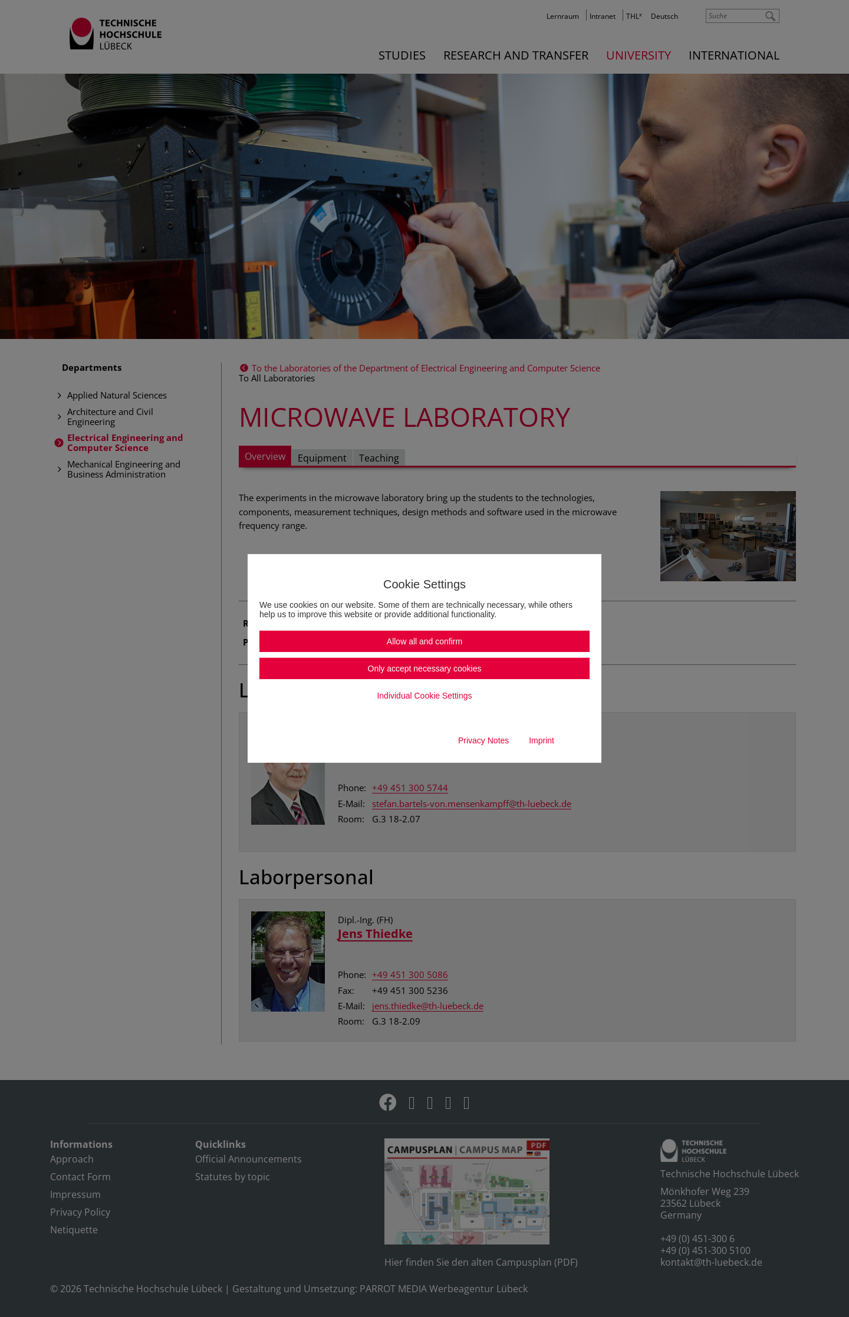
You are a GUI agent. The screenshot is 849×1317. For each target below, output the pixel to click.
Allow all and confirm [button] (424, 641)
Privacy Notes (483, 740)
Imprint (541, 740)
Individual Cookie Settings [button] (424, 695)
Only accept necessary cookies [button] (425, 668)
